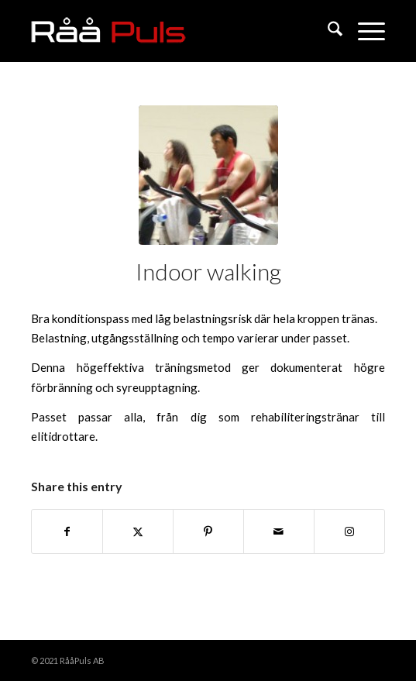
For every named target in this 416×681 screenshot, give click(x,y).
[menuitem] (327, 31)
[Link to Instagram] (349, 531)
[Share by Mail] (279, 531)
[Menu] (363, 31)
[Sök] (327, 31)
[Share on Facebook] (67, 531)
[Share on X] (138, 531)
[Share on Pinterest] (208, 531)
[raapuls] (172, 31)
